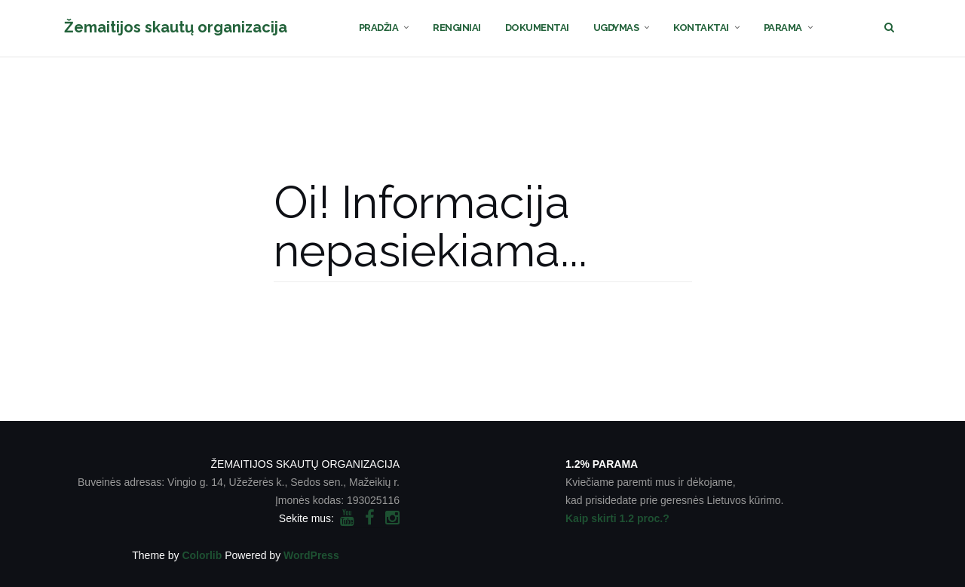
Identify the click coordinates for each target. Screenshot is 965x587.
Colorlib (202, 555)
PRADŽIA (379, 27)
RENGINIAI (457, 27)
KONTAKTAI (701, 27)
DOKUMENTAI (537, 27)
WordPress (311, 555)
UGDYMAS (616, 27)
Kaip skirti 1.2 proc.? (617, 518)
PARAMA (783, 27)
